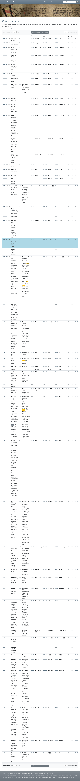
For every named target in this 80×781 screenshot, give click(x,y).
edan (36, 84)
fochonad (24, 602)
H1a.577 (32, 369)
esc (36, 175)
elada (49, 115)
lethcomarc (13, 283)
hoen (23, 262)
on (15, 322)
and (15, 243)
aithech (16, 66)
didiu (16, 186)
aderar (14, 132)
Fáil (26, 729)
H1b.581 (45, 78)
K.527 (56, 185)
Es (11, 249)
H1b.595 (45, 220)
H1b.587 (45, 154)
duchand (13, 141)
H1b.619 (45, 637)
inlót (13, 691)
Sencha (15, 444)
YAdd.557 (5, 78)
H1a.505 (32, 115)
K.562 (56, 55)
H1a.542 (32, 752)
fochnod (50, 601)
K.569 (56, 115)
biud (13, 649)
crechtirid (13, 508)
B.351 (20, 358)
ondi (16, 155)
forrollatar (13, 378)
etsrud (49, 55)
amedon (27, 273)
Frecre (24, 569)
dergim (12, 81)
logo (15, 124)
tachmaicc (24, 536)
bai (13, 480)
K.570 (56, 138)
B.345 (20, 84)
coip (12, 703)
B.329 (20, 185)
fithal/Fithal (38, 389)
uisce (24, 187)
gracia (15, 523)
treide (12, 398)
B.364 (20, 588)
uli (22, 703)
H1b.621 (45, 654)
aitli (28, 591)
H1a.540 (32, 707)
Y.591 (4, 600)
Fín (23, 352)
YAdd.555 (5, 64)
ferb (12, 401)
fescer (49, 638)
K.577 (56, 169)
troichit (12, 701)
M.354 (76, 501)
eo (11, 325)
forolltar (24, 378)
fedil (12, 632)
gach (12, 571)
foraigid (24, 416)
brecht (12, 758)
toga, (12, 100)
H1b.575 (45, 38)
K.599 (56, 600)
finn (17, 314)
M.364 (76, 659)
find (15, 440)
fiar (11, 360)
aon (12, 244)
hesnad (14, 143)
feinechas (13, 434)
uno (15, 258)
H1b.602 (45, 321)
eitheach (37, 64)
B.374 (20, 752)
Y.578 (4, 358)
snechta (13, 536)
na (15, 146)
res (11, 52)
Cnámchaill (25, 709)
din (23, 189)
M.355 (76, 547)
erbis (12, 44)
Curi (12, 472)
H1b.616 (45, 588)
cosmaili (13, 281)
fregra (60, 569)
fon (14, 452)
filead (23, 550)
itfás (23, 433)
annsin (12, 573)
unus (14, 270)
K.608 (56, 752)
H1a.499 (32, 55)
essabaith (13, 111)
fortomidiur (14, 445)
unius (12, 262)
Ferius (24, 358)
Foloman (24, 588)
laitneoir (24, 330)
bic (11, 166)
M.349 (76, 371)
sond (12, 58)
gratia (23, 523)
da (16, 557)
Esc (11, 175)
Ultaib (12, 473)
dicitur (24, 91)
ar (14, 127)
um (15, 148)
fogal (49, 577)
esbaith (50, 104)
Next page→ (45, 32)
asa (12, 666)
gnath (12, 328)
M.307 (76, 256)
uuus (25, 295)
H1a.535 (32, 637)
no (11, 86)
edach (60, 98)
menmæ (13, 183)
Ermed (12, 47)
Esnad (12, 138)
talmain (14, 319)
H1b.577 (45, 47)
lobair (15, 678)
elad (36, 78)
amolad (26, 754)
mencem (13, 680)
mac (12, 444)
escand (12, 191)
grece (15, 265)
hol (16, 577)
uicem (12, 506)
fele (14, 743)
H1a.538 (32, 659)
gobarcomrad (14, 133)
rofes (14, 431)
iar (17, 416)
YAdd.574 (5, 256)
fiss (27, 336)
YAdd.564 (5, 165)
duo (23, 296)
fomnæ (12, 180)
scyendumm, (14, 224)
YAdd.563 (5, 154)
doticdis (13, 478)
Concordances (32, 2)
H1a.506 (32, 138)
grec (23, 291)
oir (15, 524)
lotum (12, 693)
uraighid (13, 162)
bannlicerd (25, 87)
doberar (24, 606)
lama (14, 688)
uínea (23, 325)
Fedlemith (61, 630)
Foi (11, 707)
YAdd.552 (5, 43)
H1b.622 (45, 659)
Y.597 (4, 670)
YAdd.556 (5, 73)
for (14, 69)
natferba (24, 423)
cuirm (12, 307)
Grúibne (27, 711)
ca (11, 241)
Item (23, 724)
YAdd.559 (5, 98)
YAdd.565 (5, 169)
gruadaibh (13, 416)
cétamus (24, 401)
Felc (12, 372)
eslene (15, 251)
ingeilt (14, 483)
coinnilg (13, 436)
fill (13, 382)
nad (16, 421)
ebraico (12, 109)
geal (27, 421)
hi (27, 606)
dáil (23, 192)
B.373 (20, 740)
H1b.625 (45, 740)
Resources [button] (39, 2)
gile (27, 616)
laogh (15, 392)
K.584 (56, 321)
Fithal (12, 389)
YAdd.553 (5, 47)
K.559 (56, 38)
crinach (12, 612)
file (11, 761)
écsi (27, 740)
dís (11, 562)
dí (27, 555)
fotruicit (13, 683)
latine (12, 124)
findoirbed (25, 380)
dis (11, 276)
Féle (23, 740)
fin (36, 352)
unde (12, 194)
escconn (50, 186)
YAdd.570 (5, 216)
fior (36, 440)
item (12, 722)
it (17, 280)
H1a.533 (32, 600)
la (27, 199)
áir (12, 418)
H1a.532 (32, 588)
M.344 (76, 321)
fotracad (37, 670)
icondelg (24, 436)
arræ (15, 449)
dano (12, 309)
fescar (37, 638)
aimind (12, 609)
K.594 (56, 501)
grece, (12, 122)
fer (16, 340)
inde (16, 375)
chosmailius (25, 552)
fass (12, 433)
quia (14, 43)
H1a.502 (32, 78)
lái (13, 61)
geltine (12, 611)
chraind (12, 363)
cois (12, 526)
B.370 (20, 670)
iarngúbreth (25, 419)
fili (15, 712)
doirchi (12, 128)
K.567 (56, 98)
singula (12, 348)
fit (14, 341)
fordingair (24, 398)
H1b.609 (45, 388)
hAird (12, 485)
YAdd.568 (5, 185)
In (28, 716)
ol (16, 165)
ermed (37, 47)
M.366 (76, 707)
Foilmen (13, 588)
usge (14, 189)
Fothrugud (25, 670)
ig (27, 508)
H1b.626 (45, 752)
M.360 (76, 630)
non (12, 230)
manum (13, 275)
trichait (12, 246)
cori (27, 732)
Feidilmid (37, 630)
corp (12, 705)
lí (17, 457)
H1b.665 (45, 440)
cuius (23, 89)
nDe (12, 438)
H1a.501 (32, 73)
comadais (13, 516)
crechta (25, 509)
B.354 (20, 371)
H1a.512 (32, 169)
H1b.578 (45, 55)
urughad (13, 155)
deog (15, 366)
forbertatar (25, 424)
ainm (12, 144)
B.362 (20, 569)
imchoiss (24, 527)
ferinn (23, 521)
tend (14, 86)
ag (14, 171)
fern (12, 333)
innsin (15, 690)
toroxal (12, 495)
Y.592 (4, 630)
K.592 (56, 396)
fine (36, 322)
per (14, 346)
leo (27, 278)
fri (16, 552)
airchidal (13, 280)
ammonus (26, 291)
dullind (24, 557)
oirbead (24, 375)
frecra (37, 569)
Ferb (12, 396)
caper (15, 122)
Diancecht (24, 86)
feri (11, 362)
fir (11, 421)
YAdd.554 (5, 55)
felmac (37, 740)
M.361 (76, 637)
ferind (12, 524)
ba (11, 143)
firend (37, 501)
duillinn (12, 558)
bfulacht (13, 149)
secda (27, 633)
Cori (12, 497)
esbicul (61, 165)
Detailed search (48, 2)
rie (11, 135)
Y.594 (4, 647)
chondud (14, 602)
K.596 (56, 569)
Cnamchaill (13, 709)
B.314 (20, 256)
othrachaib (27, 675)
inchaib (26, 426)
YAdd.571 (5, 220)
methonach (13, 60)
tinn (13, 87)
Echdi (12, 465)
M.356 (76, 569)
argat (12, 449)
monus (24, 290)
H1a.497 (32, 43)
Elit (11, 74)
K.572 (56, 165)
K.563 (56, 64)
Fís (11, 655)
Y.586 (4, 501)
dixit (14, 711)
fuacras (13, 759)
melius (12, 682)
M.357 (76, 577)
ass (11, 311)
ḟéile (23, 759)
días (23, 562)
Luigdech (13, 716)
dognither (13, 582)
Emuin (24, 257)
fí (25, 753)
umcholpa (26, 503)
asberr (12, 557)
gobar (12, 119)
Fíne (23, 322)
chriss (13, 529)
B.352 (20, 366)
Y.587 (4, 547)
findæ (12, 475)
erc (12, 454)
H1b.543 (45, 185)
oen (16, 452)
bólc (23, 413)
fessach (26, 719)
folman (24, 590)
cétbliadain (25, 560)
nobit (15, 513)
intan (12, 685)
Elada (12, 115)
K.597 (56, 577)
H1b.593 (45, 169)
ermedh (61, 47)
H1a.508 (32, 165)
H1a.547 (32, 366)
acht (14, 140)
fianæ (12, 148)
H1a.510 (32, 175)
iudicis (12, 390)
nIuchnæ (15, 464)
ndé (23, 438)
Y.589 (4, 577)
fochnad (37, 601)
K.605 (56, 670)
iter (15, 455)
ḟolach (23, 580)
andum (15, 233)
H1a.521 (32, 321)
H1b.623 (45, 670)
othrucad (13, 673)
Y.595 (4, 654)
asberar (24, 555)
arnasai (24, 666)
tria (26, 194)
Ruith (23, 726)
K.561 (56, 47)
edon (12, 229)
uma (12, 211)
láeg (26, 394)
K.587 (56, 366)
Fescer (12, 638)
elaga (36, 115)
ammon (23, 288)
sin (15, 480)
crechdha (13, 509)
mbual (13, 667)
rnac (16, 714)
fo (15, 304)
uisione (15, 655)
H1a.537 (32, 654)
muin (23, 273)
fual (15, 666)
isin (27, 288)
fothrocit (26, 698)
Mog (26, 724)
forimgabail (25, 275)
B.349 (20, 321)
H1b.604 (45, 358)
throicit (14, 700)
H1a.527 (32, 388)
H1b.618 (45, 630)
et (28, 201)
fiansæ (12, 151)
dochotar (24, 664)
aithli (12, 591)
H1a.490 (32, 84)
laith (12, 306)
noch (12, 621)
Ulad (16, 493)
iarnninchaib (14, 426)
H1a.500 (32, 64)
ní (15, 138)
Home (22, 2)
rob (23, 278)
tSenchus (13, 406)
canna (23, 202)
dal (11, 189)
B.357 (20, 396)
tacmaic (13, 534)
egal (49, 38)
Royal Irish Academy (43, 777)
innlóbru (27, 677)
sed (27, 295)
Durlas (12, 732)
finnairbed (13, 380)
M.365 (76, 670)
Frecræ (13, 569)
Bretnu (24, 201)
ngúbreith (13, 419)
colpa (15, 503)
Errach (12, 154)
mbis (12, 171)
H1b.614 (45, 569)
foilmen (37, 588)
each (23, 571)
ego (16, 120)
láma (23, 688)
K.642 (56, 369)
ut (11, 225)
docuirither (25, 414)
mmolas (13, 756)
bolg (13, 411)
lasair (15, 621)
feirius (37, 358)
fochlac (50, 547)
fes (11, 717)
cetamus (13, 403)
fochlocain (26, 553)
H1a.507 (32, 154)
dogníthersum (26, 584)
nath (12, 140)
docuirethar (14, 413)
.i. (14, 98)
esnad (36, 138)
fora (23, 426)
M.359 (76, 600)
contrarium (13, 235)
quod (13, 325)
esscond (37, 186)
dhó (27, 266)
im (13, 503)
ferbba (15, 408)
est (15, 311)
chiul (16, 144)
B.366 (20, 630)
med (12, 49)
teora (12, 408)
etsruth (61, 55)
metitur (14, 52)
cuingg (12, 278)
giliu (16, 617)
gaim (16, 625)
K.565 (56, 78)
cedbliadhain (14, 560)
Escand (12, 186)
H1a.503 (32, 98)
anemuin (13, 286)
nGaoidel (13, 338)
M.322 (76, 185)
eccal (36, 38)
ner (12, 157)
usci (12, 172)
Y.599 (4, 740)
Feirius (12, 358)
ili (13, 243)
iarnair (24, 418)
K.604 (56, 659)
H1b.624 (45, 707)
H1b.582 (45, 84)
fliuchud (13, 386)
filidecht (13, 748)
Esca (12, 240)
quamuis (13, 345)
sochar (14, 459)
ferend (12, 527)
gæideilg (24, 333)
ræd (26, 573)
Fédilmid (24, 630)
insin (23, 700)
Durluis (24, 734)
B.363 (20, 577)
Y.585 (4, 440)
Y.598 (4, 707)
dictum (12, 624)
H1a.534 (32, 630)
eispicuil (37, 165)
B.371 (20, 707)
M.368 (76, 752)
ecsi (12, 750)
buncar (12, 373)
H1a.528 (32, 501)
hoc (16, 345)
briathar (13, 429)
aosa (12, 243)
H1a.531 (32, 577)
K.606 (56, 707)
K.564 (56, 73)
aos (15, 240)
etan (27, 91)
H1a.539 (32, 670)
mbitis (12, 492)
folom (23, 595)
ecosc (12, 462)
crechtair (24, 508)
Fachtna (15, 442)
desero (12, 80)
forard (24, 582)
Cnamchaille (14, 721)
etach (36, 98)
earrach (50, 154)
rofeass (28, 431)
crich (16, 488)
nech (12, 71)
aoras (12, 754)
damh (12, 563)
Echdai (15, 485)
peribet (16, 724)
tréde (27, 396)
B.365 (20, 600)
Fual (12, 659)
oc (28, 191)
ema (12, 258)
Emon (12, 257)
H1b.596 (45, 239)
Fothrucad (13, 670)
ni (15, 288)
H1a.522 (32, 352)
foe (25, 703)
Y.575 (4, 304)
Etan (23, 84)
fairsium (24, 558)
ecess (12, 745)
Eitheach (13, 64)
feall (36, 369)
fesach (14, 719)
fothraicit (24, 682)
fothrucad (13, 698)
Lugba (15, 457)
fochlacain (13, 555)
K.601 (56, 637)
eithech (50, 64)
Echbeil (15, 482)
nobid (26, 513)
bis (14, 187)
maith (14, 632)
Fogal (12, 577)
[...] (39, 38)
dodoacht (13, 470)
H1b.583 (45, 98)
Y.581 (4, 371)
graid (16, 548)
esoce (15, 216)
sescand (24, 199)
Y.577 (4, 352)
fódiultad (24, 258)
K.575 (56, 178)
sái (26, 758)
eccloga (13, 117)
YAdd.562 (5, 138)
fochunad (13, 619)
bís (26, 191)
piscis (13, 217)
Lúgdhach (24, 716)
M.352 (76, 396)
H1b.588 (45, 165)
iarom (23, 428)
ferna (12, 537)
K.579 (56, 220)
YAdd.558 (5, 84)
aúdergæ (13, 477)
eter (12, 56)
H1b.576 (45, 43)
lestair (23, 191)
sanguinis (13, 263)
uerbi (12, 523)
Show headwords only (7, 28)
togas (12, 75)
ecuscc (12, 455)
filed (12, 550)
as (13, 166)
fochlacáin (13, 565)
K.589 (56, 371)
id (16, 508)
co (13, 244)
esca (36, 240)
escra (36, 169)
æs (11, 208)
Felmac (13, 740)
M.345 (76, 352)
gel (17, 419)
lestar (12, 187)
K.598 (56, 588)
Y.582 (4, 384)
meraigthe (25, 276)
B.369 (20, 659)
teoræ (12, 450)
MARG (28, 263)
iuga (15, 273)
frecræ (49, 569)
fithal (15, 390)
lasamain (13, 604)
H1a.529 (32, 547)
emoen (24, 280)
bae (16, 473)
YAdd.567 (5, 178)
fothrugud (25, 696)
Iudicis (24, 392)
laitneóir (13, 331)
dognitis (16, 519)
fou (16, 705)
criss (28, 531)
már (27, 405)
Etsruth (13, 55)
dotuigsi (13, 130)
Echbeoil (13, 467)
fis (35, 655)
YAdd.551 (5, 38)
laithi (12, 457)
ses (13, 360)
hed (13, 460)
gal (11, 40)
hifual (27, 666)
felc (12, 382)
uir (13, 340)
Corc (13, 714)
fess (23, 717)
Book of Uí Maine (22, 777)
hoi (23, 579)
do (14, 181)
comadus (24, 516)
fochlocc (37, 547)
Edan (12, 84)
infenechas (25, 434)
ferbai (15, 450)
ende (49, 178)
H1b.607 (45, 371)
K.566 (56, 84)
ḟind (27, 595)
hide (23, 614)
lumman (13, 595)
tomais (15, 49)
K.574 (56, 175)
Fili (11, 753)
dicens (12, 731)
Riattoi (14, 490)
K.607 (56, 740)
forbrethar (13, 423)
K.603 (56, 654)
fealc (60, 372)
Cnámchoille (25, 722)
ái (12, 743)
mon (28, 286)
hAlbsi (12, 488)
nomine (27, 89)
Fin (11, 352)
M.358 (76, 588)
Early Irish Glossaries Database (10, 2)
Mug (14, 722)
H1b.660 (45, 369)
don (26, 591)
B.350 (20, 352)
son (11, 622)
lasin (16, 330)
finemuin (13, 323)
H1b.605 (45, 366)
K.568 (56, 104)
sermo (15, 125)
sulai (12, 459)
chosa (16, 687)
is (16, 140)
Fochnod (13, 601)
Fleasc (12, 384)
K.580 (56, 239)
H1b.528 (45, 256)
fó (25, 717)
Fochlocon (25, 547)
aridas (14, 50)
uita (12, 341)
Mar (12, 314)
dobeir (12, 606)
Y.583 (4, 388)
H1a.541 (32, 740)
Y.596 (4, 659)
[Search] (69, 2)
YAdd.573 (5, 249)
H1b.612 (45, 501)
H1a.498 (32, 47)
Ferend (24, 501)
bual (12, 661)
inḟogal (24, 585)
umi (12, 132)
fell (49, 369)
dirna (13, 447)
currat (12, 350)
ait (14, 74)
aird (14, 580)
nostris (12, 266)
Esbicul (12, 165)
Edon (12, 220)
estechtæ (13, 254)
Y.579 (4, 366)
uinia (12, 327)
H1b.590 (45, 175)
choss (23, 194)
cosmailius (13, 552)
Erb (11, 43)
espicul (49, 165)
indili (12, 514)
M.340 (76, 84)
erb (36, 43)
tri (26, 408)
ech (15, 369)
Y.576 (4, 321)
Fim (12, 366)
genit (23, 268)
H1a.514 (32, 220)
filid (28, 271)
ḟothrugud (25, 673)
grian (12, 625)
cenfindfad (25, 596)
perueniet (13, 729)
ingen (26, 84)
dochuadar (13, 664)
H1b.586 (45, 138)
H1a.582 (32, 440)
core (16, 169)
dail (16, 171)
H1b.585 (45, 115)
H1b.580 (45, 73)
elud (49, 78)
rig (13, 526)
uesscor (12, 652)
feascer (61, 638)
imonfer (26, 532)
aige (14, 40)
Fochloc (13, 547)
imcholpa (24, 511)
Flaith (12, 304)
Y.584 (4, 396)
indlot (26, 688)
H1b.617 (45, 600)
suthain (12, 633)
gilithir (12, 616)
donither (14, 67)
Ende (12, 178)
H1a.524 (32, 371)
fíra (23, 408)
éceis (23, 742)
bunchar (24, 373)
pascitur (16, 44)
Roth (15, 726)
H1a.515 (32, 239)
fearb (12, 428)
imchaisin (13, 227)
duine (13, 414)
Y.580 (4, 369)
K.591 (56, 388)
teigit (12, 102)
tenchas (24, 405)
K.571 (56, 154)
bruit (15, 591)
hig (28, 501)
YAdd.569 (5, 206)
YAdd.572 (5, 239)
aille (25, 278)
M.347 (76, 366)
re (13, 571)
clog (13, 252)
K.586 (56, 358)
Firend (12, 501)
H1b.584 (45, 104)
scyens (14, 230)
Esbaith (13, 104)
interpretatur (14, 268)
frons (15, 84)
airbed (12, 375)
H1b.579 (45, 64)
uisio (23, 336)
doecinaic (25, 541)
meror (12, 113)
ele (16, 74)
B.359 (20, 501)
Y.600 (4, 752)
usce (15, 175)
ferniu (13, 521)
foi (13, 734)
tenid (25, 607)
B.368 (20, 654)
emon (12, 260)
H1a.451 (32, 256)
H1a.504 (32, 104)
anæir (27, 753)
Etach (12, 98)
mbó (15, 317)
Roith (12, 724)
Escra (12, 169)
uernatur (13, 160)
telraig (14, 315)
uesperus (13, 641)
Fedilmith (50, 630)
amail (12, 513)
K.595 (56, 547)
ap (13, 216)
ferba (13, 421)
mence (25, 678)
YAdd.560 (5, 104)
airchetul (24, 92)
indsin (23, 690)
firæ (12, 452)
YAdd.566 (5, 175)
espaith (37, 104)
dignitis (12, 146)
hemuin (12, 290)
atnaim (27, 683)
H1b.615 (45, 577)
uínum (24, 356)
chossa (24, 686)
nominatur (13, 195)
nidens (12, 237)
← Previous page (36, 32)
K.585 (56, 352)
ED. (27, 281)
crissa (28, 542)
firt (16, 343)
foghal (37, 577)
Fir (11, 440)
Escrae (12, 207)
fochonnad (25, 617)
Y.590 (4, 588)
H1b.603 (45, 352)
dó (25, 562)
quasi (12, 66)
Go (77, 2)
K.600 (56, 630)
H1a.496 (32, 38)
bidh (12, 181)
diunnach (24, 693)
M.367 (76, 740)
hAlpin (12, 469)
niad (12, 504)
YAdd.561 (5, 115)
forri (23, 598)
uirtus (12, 343)
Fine (12, 322)
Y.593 (4, 637)
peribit (24, 727)
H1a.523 (32, 358)
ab (16, 207)
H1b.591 (45, 178)
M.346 (76, 358)
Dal (11, 490)
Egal (12, 38)
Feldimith (13, 630)
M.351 (76, 388)
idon (12, 222)
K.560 (56, 43)
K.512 (56, 256)
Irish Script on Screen (68, 777)
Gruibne (13, 712)
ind (11, 61)
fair (15, 558)
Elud (12, 78)
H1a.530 (32, 569)
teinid (12, 607)
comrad (13, 120)
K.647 (56, 440)
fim (36, 366)
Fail (11, 727)
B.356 (20, 388)
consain (12, 330)
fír (48, 440)
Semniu (12, 493)
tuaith (14, 567)
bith (15, 307)
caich (12, 518)
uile (14, 705)
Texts (26, 2)
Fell (12, 369)
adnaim (15, 685)
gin (15, 38)
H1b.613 (45, 547)
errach (37, 154)
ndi (17, 281)
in (13, 362)
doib (13, 276)
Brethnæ (13, 192)
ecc (14, 249)
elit (36, 74)
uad (14, 742)
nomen (16, 389)
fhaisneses (25, 574)
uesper (12, 639)
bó (11, 394)
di (14, 75)
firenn (60, 501)
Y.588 (4, 569)
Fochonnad (25, 601)
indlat (12, 690)
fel (16, 742)
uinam (12, 356)
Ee (11, 216)
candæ (15, 194)
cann (27, 187)
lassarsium (25, 621)
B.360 (20, 547)
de (28, 87)
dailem (15, 211)
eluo (15, 78)
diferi (23, 362)
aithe (12, 69)
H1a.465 (32, 185)
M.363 (76, 654)
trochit (27, 700)
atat (15, 241)
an (16, 148)
